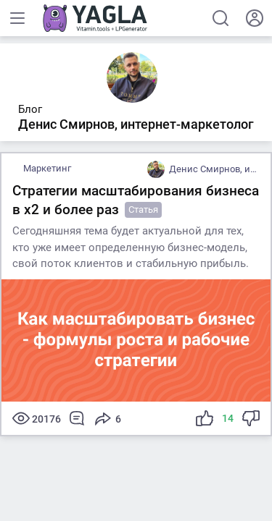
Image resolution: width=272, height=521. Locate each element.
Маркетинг (47, 168)
